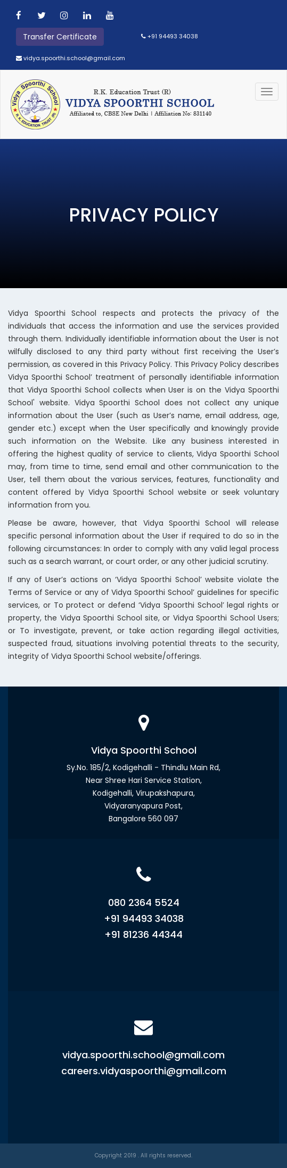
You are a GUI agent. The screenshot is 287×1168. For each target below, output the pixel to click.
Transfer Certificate (60, 36)
